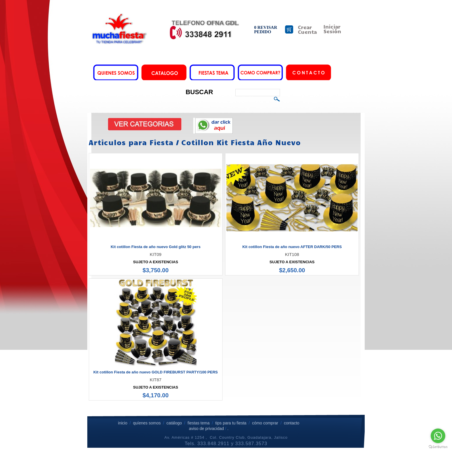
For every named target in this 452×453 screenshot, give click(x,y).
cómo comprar (265, 423)
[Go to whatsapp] (438, 436)
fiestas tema (197, 423)
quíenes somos (147, 423)
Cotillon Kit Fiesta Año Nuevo (241, 142)
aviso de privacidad (206, 428)
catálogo (174, 423)
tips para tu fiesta (230, 423)
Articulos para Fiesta (131, 142)
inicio (122, 423)
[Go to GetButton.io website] (438, 447)
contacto (291, 423)
